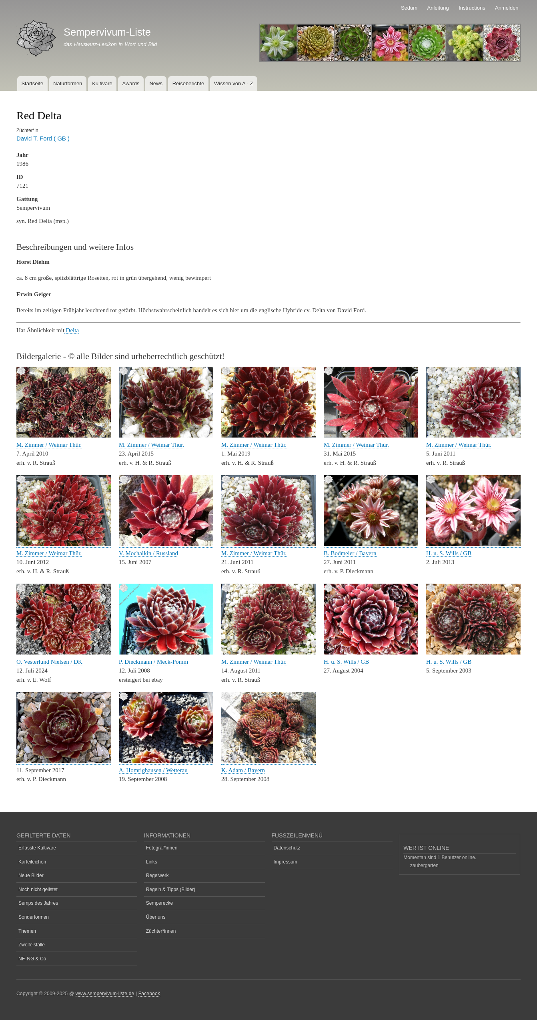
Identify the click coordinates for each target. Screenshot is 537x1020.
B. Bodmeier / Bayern (350, 553)
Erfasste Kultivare (37, 848)
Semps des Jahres (38, 903)
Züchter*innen (161, 931)
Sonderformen (33, 917)
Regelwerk (157, 875)
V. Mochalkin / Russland (148, 553)
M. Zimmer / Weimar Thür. (49, 445)
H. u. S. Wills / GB (448, 553)
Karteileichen (32, 862)
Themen (27, 931)
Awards (130, 83)
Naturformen (67, 83)
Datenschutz (287, 848)
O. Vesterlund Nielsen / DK (49, 662)
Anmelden (507, 8)
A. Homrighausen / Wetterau (153, 770)
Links (151, 862)
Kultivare (102, 83)
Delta (71, 330)
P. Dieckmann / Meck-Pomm (153, 662)
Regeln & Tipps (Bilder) (170, 889)
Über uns (156, 917)
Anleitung (438, 8)
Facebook (149, 993)
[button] (63, 435)
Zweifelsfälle (31, 945)
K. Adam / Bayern (243, 770)
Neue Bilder (31, 875)
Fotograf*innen (162, 848)
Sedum (409, 8)
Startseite (32, 83)
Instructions (472, 8)
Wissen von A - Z (233, 83)
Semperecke (159, 903)
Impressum (285, 862)
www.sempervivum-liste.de (105, 993)
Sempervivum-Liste (107, 32)
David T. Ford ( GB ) (43, 138)
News (155, 83)
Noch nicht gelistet (38, 889)
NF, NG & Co (32, 959)
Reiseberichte (188, 83)
